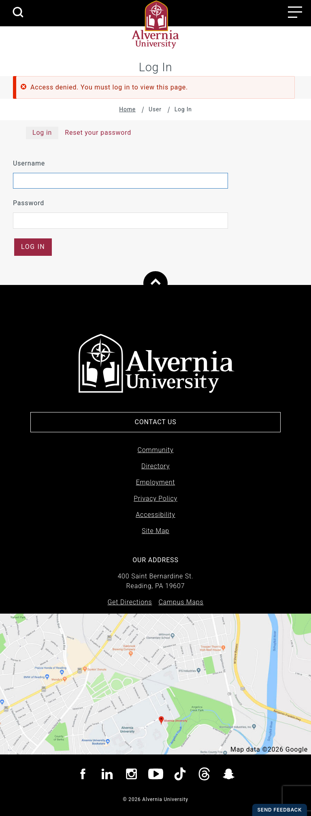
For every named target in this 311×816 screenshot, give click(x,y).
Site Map (155, 531)
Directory (155, 466)
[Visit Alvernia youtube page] (156, 775)
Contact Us (155, 422)
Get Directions (130, 602)
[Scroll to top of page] (155, 283)
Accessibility (155, 514)
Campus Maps (180, 602)
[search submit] (18, 13)
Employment (155, 482)
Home (127, 109)
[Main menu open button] (295, 12)
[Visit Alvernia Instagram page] (131, 775)
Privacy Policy (155, 498)
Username (29, 163)
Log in (42, 132)
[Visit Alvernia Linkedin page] (107, 775)
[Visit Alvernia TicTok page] (180, 775)
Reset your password (98, 132)
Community (156, 450)
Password (28, 203)
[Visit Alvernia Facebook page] (83, 775)
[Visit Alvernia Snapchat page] (228, 775)
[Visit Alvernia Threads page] (204, 775)
